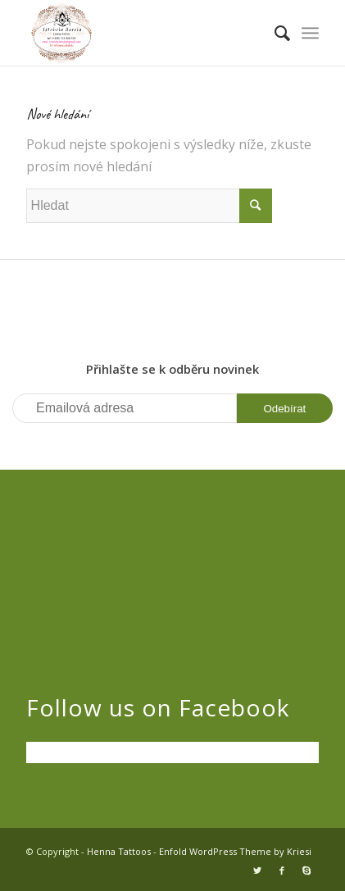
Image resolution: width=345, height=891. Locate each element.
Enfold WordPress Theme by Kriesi (235, 851)
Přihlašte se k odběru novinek (172, 369)
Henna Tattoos (119, 851)
